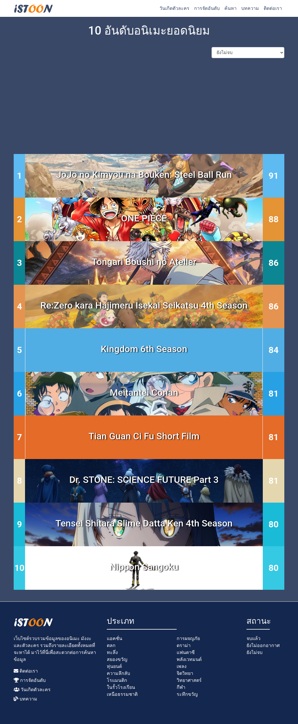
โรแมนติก (117, 680)
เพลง (182, 666)
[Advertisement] (149, 103)
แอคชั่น (114, 638)
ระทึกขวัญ (187, 694)
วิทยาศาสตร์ (189, 680)
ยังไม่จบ (254, 652)
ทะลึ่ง (112, 652)
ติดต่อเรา (273, 8)
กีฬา (181, 687)
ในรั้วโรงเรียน (121, 687)
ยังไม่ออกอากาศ (263, 645)
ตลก (111, 645)
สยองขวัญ (117, 659)
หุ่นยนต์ (114, 666)
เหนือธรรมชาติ (122, 694)
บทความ (250, 8)
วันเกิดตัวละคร (174, 8)
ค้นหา (230, 8)
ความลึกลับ (118, 673)
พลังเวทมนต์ (189, 659)
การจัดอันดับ (207, 8)
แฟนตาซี (186, 652)
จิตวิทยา (185, 673)
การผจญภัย (188, 638)
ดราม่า (184, 645)
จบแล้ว (253, 638)
